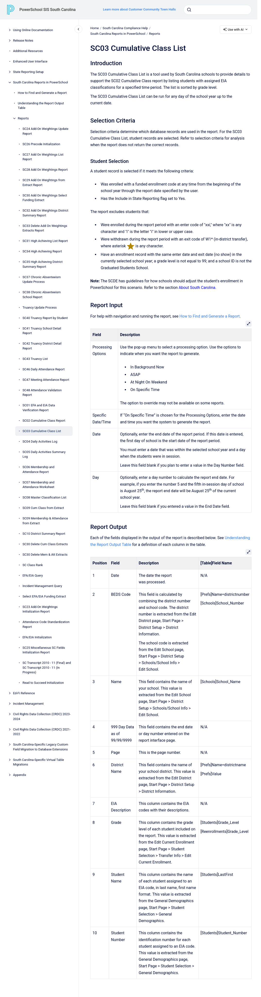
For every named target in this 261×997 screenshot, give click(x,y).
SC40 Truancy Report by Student (45, 318)
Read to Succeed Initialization (43, 683)
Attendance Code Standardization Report (46, 624)
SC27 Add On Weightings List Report (43, 157)
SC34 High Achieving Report (42, 251)
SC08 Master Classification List (45, 497)
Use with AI (235, 29)
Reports (23, 118)
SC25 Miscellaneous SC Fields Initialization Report (44, 650)
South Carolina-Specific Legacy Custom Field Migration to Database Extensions (40, 747)
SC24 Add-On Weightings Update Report (45, 131)
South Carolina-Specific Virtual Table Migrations (38, 762)
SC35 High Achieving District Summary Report (43, 264)
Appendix (19, 775)
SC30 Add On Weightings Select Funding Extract (45, 198)
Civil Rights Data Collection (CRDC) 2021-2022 (42, 732)
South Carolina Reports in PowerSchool (40, 82)
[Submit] (189, 10)
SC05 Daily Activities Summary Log (44, 454)
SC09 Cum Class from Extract (43, 508)
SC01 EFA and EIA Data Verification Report (39, 407)
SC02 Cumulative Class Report (44, 420)
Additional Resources (28, 51)
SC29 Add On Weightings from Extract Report (44, 182)
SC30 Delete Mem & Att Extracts (45, 554)
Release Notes (23, 40)
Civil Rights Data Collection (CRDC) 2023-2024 (42, 716)
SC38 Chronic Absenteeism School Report (42, 294)
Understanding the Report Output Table (41, 105)
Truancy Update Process (40, 307)
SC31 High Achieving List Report (45, 241)
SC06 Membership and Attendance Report (38, 469)
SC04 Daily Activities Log (40, 441)
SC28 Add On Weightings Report (45, 169)
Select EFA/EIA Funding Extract (44, 596)
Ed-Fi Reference (24, 693)
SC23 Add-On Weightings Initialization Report (40, 609)
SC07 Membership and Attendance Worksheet (38, 485)
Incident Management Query (42, 586)
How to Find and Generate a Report (42, 93)
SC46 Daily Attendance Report (44, 369)
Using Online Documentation (33, 30)
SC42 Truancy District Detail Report (42, 346)
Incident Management (28, 703)
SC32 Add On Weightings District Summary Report (45, 213)
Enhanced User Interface (30, 61)
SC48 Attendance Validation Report (42, 392)
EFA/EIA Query (33, 575)
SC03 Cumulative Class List (42, 431)
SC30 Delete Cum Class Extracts (45, 544)
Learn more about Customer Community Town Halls (139, 9)
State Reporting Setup (28, 72)
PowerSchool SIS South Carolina (47, 9)
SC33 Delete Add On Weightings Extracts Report (45, 228)
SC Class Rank (33, 565)
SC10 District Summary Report (44, 533)
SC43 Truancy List (35, 359)
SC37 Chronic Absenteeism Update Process (42, 279)
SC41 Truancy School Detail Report (42, 331)
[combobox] (217, 9)
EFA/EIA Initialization (37, 637)
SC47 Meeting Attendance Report (46, 380)
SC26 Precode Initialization (41, 144)
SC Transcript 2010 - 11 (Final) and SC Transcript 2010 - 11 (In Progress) (47, 667)
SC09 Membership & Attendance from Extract (45, 520)
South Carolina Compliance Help (125, 28)
